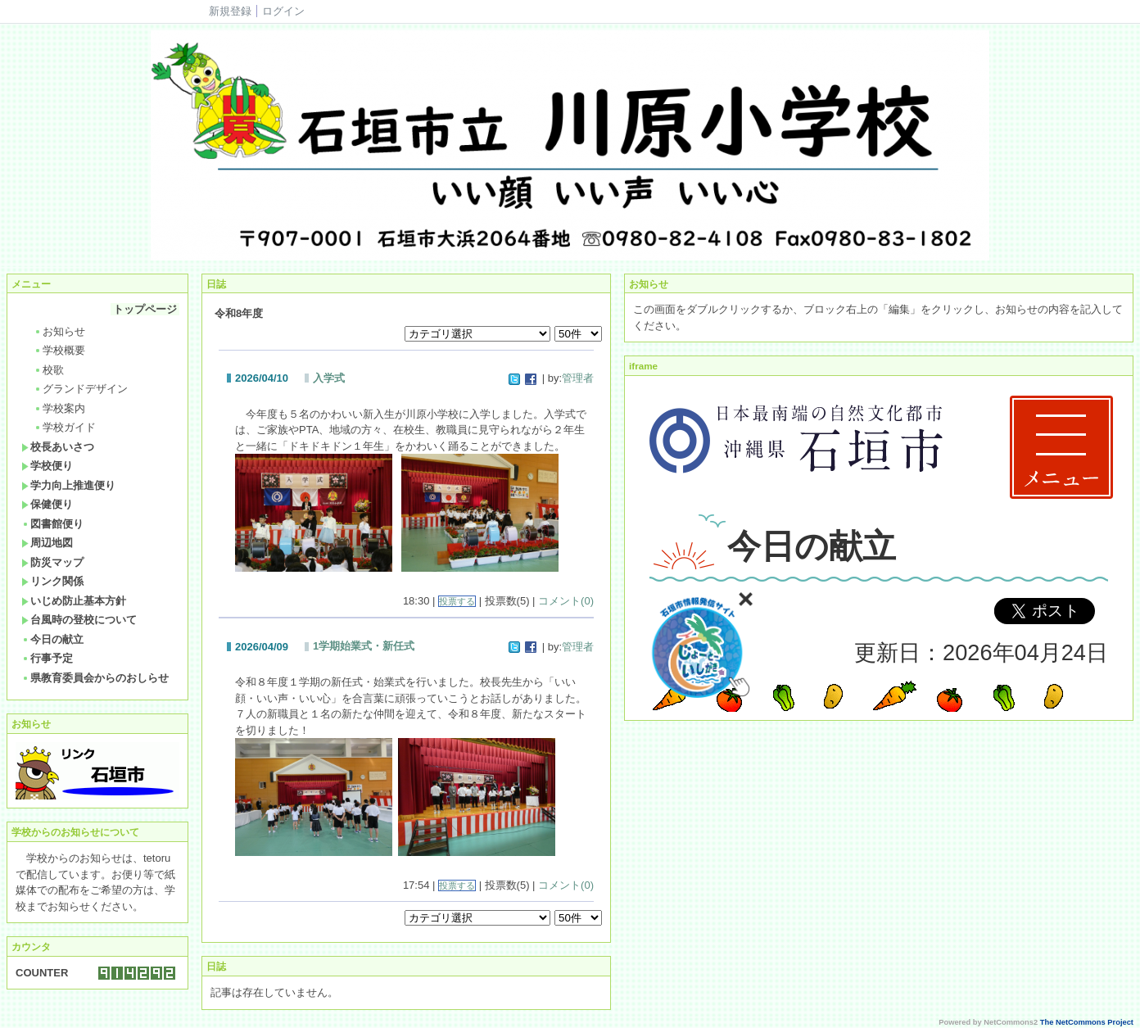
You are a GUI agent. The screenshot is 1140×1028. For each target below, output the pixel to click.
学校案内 (59, 408)
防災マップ (52, 562)
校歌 (49, 370)
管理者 (578, 378)
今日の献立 (52, 639)
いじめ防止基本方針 (73, 601)
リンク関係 (52, 581)
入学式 (329, 378)
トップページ (145, 309)
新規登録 (230, 11)
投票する (457, 601)
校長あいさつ (57, 447)
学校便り (47, 466)
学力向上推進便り (68, 485)
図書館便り (52, 524)
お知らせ (59, 331)
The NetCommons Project (1086, 1022)
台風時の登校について (79, 620)
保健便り (47, 504)
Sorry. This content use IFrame (878, 548)
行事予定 (47, 658)
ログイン (283, 11)
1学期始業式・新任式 (363, 646)
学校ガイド (65, 427)
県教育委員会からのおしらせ (95, 678)
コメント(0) (566, 601)
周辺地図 (47, 543)
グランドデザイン (81, 389)
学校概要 (59, 350)
